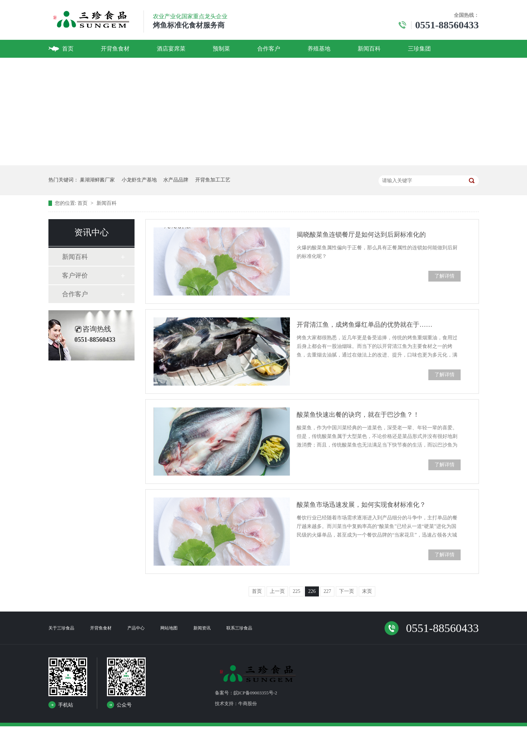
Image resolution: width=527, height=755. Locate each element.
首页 (68, 49)
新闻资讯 (202, 628)
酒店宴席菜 (171, 49)
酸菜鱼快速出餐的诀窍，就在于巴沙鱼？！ (358, 414)
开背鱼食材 (115, 49)
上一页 (277, 591)
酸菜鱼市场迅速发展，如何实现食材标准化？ (361, 504)
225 (296, 591)
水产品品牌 (175, 180)
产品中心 (136, 628)
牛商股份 (247, 703)
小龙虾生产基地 (139, 180)
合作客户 (268, 49)
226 (312, 591)
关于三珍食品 (61, 628)
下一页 (346, 591)
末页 (367, 591)
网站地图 (169, 628)
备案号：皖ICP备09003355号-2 (246, 692)
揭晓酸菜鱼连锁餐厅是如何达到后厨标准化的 (361, 234)
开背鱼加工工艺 (212, 180)
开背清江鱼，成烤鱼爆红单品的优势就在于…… (364, 324)
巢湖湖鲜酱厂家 (97, 180)
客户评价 (75, 275)
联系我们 (73, 66)
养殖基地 (318, 49)
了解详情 (444, 276)
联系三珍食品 (239, 628)
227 (327, 591)
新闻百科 (369, 49)
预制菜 (221, 49)
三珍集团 (419, 49)
